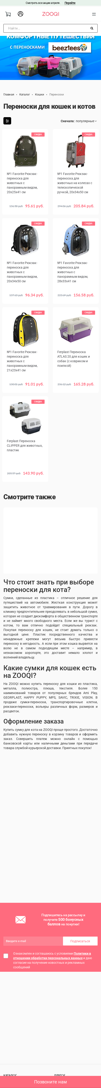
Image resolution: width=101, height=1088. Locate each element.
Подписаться (80, 941)
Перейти (70, 3)
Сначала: (68, 121)
